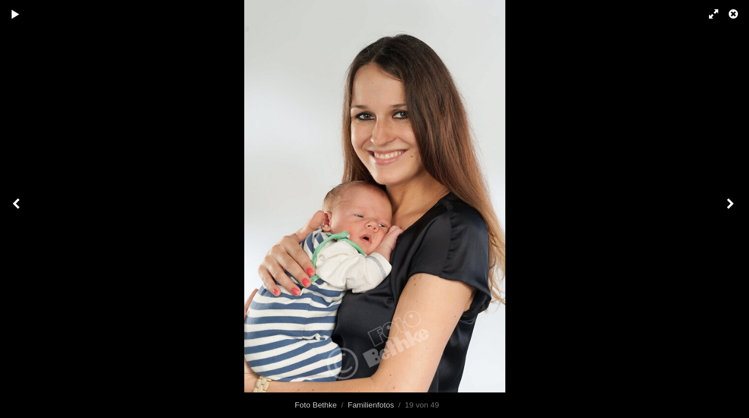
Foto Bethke (315, 405)
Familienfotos (371, 405)
